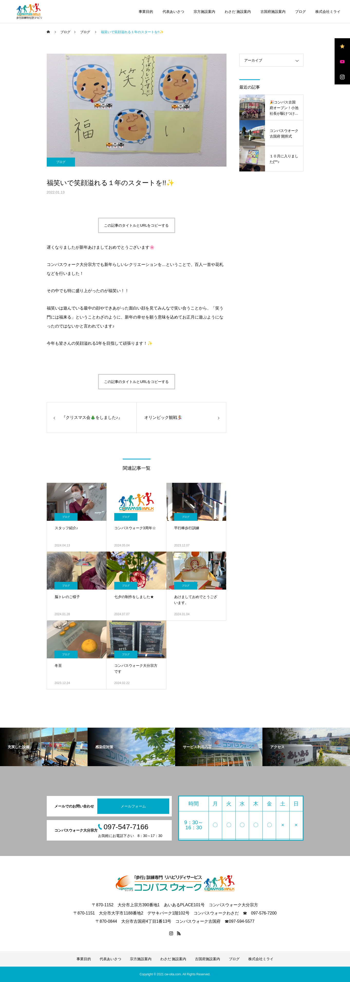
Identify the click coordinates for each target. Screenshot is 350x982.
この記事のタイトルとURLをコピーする (136, 225)
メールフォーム (133, 806)
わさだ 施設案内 (238, 11)
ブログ (300, 11)
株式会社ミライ (327, 11)
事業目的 (146, 11)
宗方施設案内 (204, 11)
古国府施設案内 (273, 11)
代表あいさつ (173, 11)
